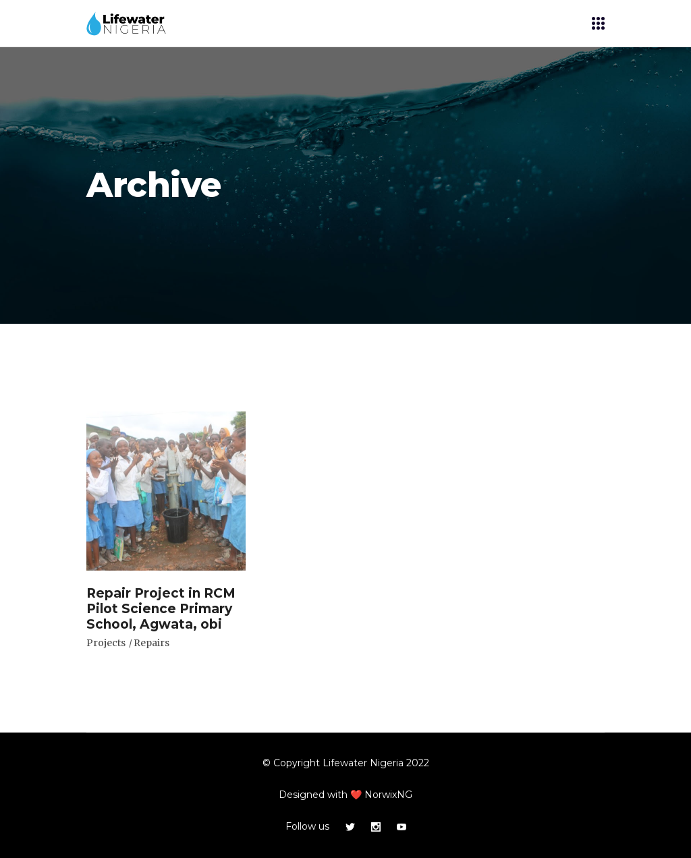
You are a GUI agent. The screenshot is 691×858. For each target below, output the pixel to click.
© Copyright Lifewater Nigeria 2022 (345, 763)
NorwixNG (388, 795)
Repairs (151, 643)
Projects (106, 643)
